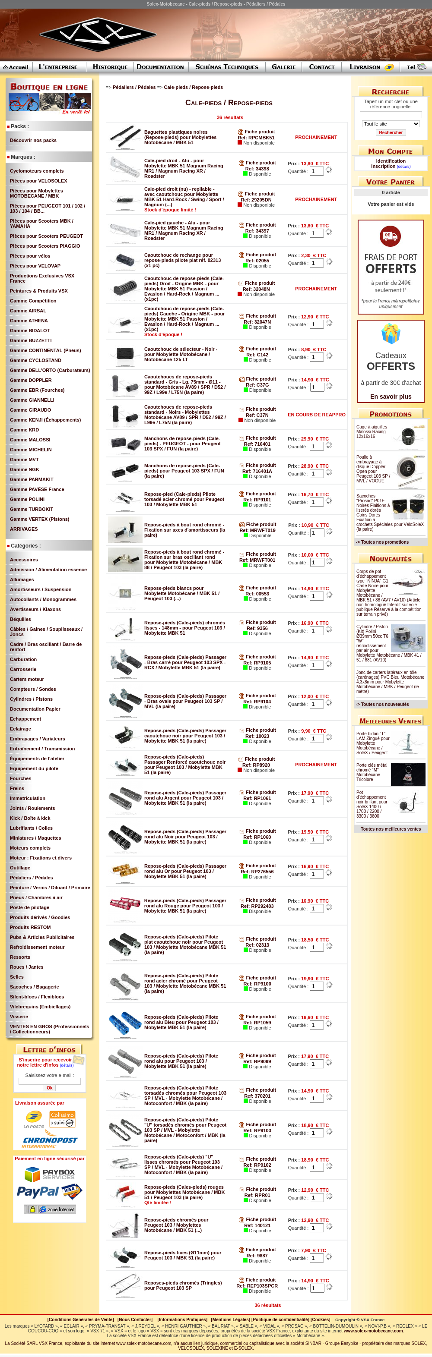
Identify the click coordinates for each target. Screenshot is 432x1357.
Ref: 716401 (257, 444)
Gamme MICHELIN (31, 449)
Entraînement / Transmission (42, 748)
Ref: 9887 (257, 1255)
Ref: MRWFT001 (257, 560)
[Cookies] (320, 1319)
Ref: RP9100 (257, 983)
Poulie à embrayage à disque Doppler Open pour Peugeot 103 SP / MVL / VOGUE (373, 469)
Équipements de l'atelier (37, 758)
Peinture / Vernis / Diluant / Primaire (50, 887)
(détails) (67, 1065)
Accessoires (24, 559)
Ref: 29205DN (256, 199)
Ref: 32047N (257, 321)
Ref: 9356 (257, 628)
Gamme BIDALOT (30, 330)
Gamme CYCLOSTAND (35, 360)
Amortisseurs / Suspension (40, 589)
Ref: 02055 (257, 260)
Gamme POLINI (27, 499)
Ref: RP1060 (257, 837)
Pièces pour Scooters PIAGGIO (45, 246)
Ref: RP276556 (257, 871)
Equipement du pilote (34, 768)
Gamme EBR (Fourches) (37, 390)
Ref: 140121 (257, 1225)
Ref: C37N (257, 415)
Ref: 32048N (256, 289)
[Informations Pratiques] (182, 1319)
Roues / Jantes (27, 967)
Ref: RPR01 (257, 1195)
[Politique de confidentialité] (280, 1319)
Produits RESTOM (30, 927)
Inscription (383, 166)
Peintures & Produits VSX (39, 290)
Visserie (19, 1016)
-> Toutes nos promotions (382, 542)
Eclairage (20, 728)
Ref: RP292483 (257, 906)
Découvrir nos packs (33, 140)
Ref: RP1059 (257, 1022)
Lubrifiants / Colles (31, 828)
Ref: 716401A (257, 471)
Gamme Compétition (33, 300)
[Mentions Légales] (230, 1319)
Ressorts (20, 957)
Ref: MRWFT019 (257, 530)
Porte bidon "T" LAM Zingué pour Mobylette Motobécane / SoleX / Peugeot (373, 743)
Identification (391, 161)
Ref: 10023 (257, 736)
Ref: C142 (257, 354)
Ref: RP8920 (256, 765)
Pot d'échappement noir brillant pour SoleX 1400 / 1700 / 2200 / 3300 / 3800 (372, 804)
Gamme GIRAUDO (30, 409)
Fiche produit (256, 131)
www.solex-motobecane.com (373, 1331)
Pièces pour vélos (30, 255)
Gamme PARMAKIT (32, 479)
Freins (17, 788)
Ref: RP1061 (257, 798)
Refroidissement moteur (37, 947)
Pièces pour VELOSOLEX (38, 180)
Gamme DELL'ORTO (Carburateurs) (50, 370)
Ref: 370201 (257, 1096)
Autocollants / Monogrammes (43, 599)
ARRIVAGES (24, 529)
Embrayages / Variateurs (37, 738)
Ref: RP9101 (257, 499)
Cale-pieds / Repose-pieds (194, 87)
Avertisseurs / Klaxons (35, 609)
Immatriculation (27, 798)
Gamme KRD (24, 429)
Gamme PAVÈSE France (37, 489)
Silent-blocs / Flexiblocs (37, 996)
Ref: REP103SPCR (257, 1285)
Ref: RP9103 (257, 1130)
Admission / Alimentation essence (48, 569)
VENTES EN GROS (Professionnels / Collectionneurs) (49, 1029)
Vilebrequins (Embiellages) (40, 1006)
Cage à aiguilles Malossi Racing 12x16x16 (371, 432)
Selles (17, 976)
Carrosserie (23, 669)
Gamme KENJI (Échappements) (45, 419)
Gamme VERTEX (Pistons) (40, 519)
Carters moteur (27, 679)
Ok (49, 1088)
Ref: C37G (257, 384)
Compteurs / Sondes (33, 689)
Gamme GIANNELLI (32, 400)
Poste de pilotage (29, 907)
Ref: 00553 (257, 593)
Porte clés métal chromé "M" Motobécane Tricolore (372, 772)
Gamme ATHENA (29, 320)
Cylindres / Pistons (31, 699)
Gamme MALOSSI (30, 439)
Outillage (20, 867)
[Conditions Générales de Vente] (83, 1319)
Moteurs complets (30, 847)
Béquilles (20, 619)
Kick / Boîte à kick (30, 818)
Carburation (23, 659)
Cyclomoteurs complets (37, 170)
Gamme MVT (24, 459)
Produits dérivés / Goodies (40, 917)
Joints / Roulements (32, 808)
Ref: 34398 (257, 168)
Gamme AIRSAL (28, 310)
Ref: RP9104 (257, 701)
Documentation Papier (35, 709)
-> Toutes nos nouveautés (382, 704)
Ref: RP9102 (257, 1165)
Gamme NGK (24, 469)
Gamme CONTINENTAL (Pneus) (45, 350)
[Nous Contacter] (135, 1319)
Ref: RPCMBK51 (256, 137)
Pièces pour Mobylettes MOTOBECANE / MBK (36, 193)
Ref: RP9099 (257, 1061)
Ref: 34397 (257, 230)
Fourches (21, 778)
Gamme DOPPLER (31, 380)
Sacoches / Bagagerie (34, 986)
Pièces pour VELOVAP (35, 265)
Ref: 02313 (257, 945)
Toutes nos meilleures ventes (391, 829)
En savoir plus (391, 396)
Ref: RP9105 (257, 662)
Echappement (25, 718)
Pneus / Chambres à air (36, 897)
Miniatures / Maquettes (35, 838)
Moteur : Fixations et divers (41, 857)
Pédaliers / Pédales (31, 877)
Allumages (22, 579)
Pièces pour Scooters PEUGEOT (46, 236)
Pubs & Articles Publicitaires (42, 937)
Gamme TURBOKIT (31, 509)
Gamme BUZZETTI (31, 340)
